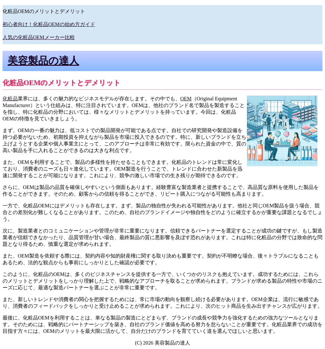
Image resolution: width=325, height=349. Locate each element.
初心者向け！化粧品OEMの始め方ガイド (49, 24)
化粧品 (10, 98)
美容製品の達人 (43, 60)
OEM (186, 98)
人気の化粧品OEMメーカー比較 (39, 37)
